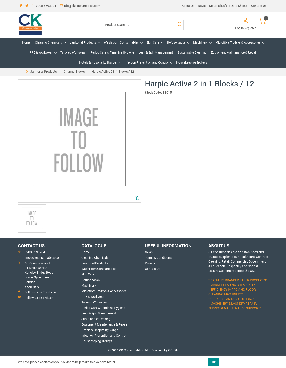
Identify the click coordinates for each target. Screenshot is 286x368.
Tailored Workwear (73, 52)
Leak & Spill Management (155, 52)
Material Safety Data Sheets (228, 6)
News (202, 6)
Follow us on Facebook (37, 292)
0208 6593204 (44, 6)
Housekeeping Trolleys (191, 62)
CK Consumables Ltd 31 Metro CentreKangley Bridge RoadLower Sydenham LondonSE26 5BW (36, 274)
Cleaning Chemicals (48, 42)
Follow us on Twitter (35, 298)
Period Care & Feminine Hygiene (112, 52)
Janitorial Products (83, 42)
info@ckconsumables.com (80, 6)
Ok (214, 362)
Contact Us (258, 6)
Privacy (150, 263)
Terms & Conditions (158, 257)
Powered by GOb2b (164, 350)
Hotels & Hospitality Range (97, 62)
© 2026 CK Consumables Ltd (128, 350)
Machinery (200, 42)
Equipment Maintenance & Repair (234, 52)
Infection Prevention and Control (146, 62)
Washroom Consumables (121, 42)
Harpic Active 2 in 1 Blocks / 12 (113, 71)
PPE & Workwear (41, 52)
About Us (188, 6)
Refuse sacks (176, 42)
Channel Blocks (74, 71)
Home (26, 42)
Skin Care (152, 42)
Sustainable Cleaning (192, 52)
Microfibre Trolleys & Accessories (237, 42)
